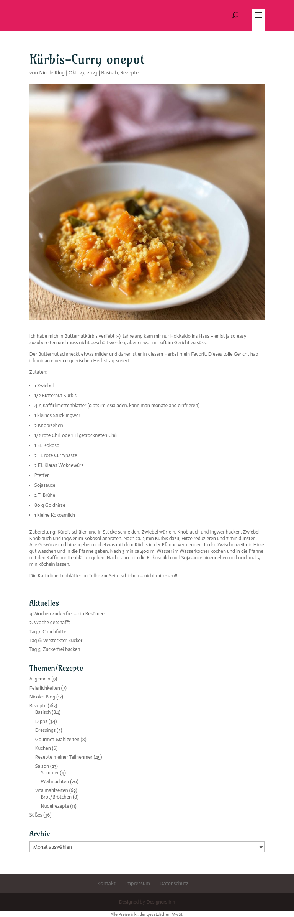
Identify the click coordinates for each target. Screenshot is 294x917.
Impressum (137, 883)
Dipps (41, 721)
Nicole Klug (52, 72)
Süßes (35, 815)
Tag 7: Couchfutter (48, 631)
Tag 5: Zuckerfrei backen (54, 649)
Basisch (109, 72)
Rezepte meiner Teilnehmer (64, 757)
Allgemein (40, 679)
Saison (42, 766)
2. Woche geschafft (49, 622)
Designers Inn (160, 901)
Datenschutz (174, 883)
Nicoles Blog (42, 697)
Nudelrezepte (55, 806)
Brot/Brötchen (56, 797)
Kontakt (106, 883)
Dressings (45, 730)
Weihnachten (55, 781)
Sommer (50, 773)
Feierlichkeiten (44, 688)
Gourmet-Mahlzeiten (57, 739)
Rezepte (129, 72)
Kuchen (43, 748)
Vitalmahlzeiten (51, 790)
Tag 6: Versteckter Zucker (56, 640)
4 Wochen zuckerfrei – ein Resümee (67, 613)
